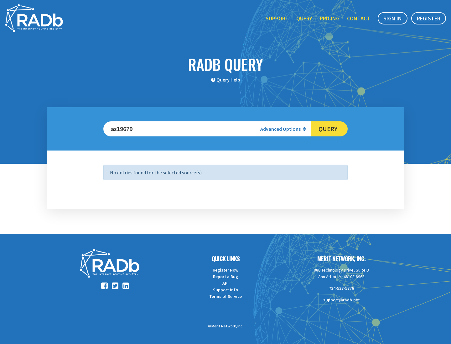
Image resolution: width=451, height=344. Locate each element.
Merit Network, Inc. (341, 259)
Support (277, 18)
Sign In (392, 18)
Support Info (225, 290)
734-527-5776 (341, 288)
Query (304, 18)
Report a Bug (225, 276)
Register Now (225, 270)
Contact (358, 18)
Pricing (330, 18)
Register (428, 18)
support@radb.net (341, 300)
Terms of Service (225, 296)
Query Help (228, 80)
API (225, 283)
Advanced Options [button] (283, 129)
